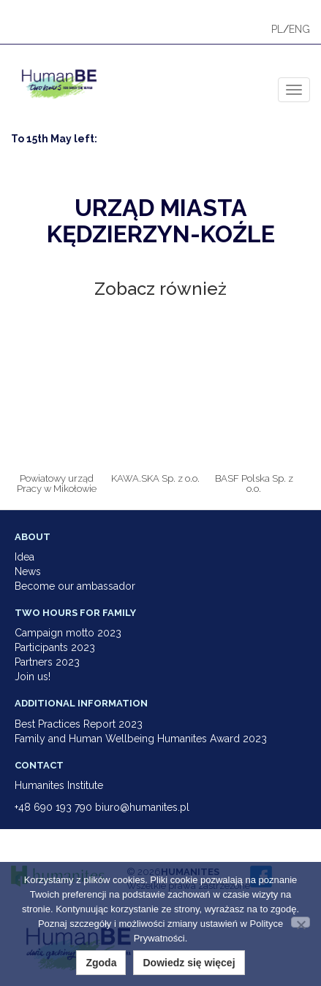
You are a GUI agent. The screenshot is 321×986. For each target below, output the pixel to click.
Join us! (32, 676)
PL (277, 29)
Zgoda (101, 962)
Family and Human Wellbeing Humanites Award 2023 (141, 738)
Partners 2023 (47, 662)
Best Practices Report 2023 (79, 724)
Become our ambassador (75, 586)
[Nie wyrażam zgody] (300, 922)
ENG (299, 29)
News (28, 571)
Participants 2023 (55, 647)
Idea (24, 557)
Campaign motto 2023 (68, 633)
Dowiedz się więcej (189, 962)
